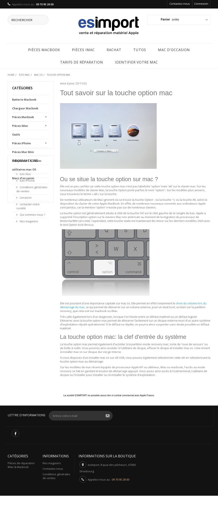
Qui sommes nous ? (32, 252)
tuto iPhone (27, 218)
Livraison (25, 235)
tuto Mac (25, 212)
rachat (114, 49)
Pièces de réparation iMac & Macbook (21, 464)
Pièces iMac (83, 49)
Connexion (201, 4)
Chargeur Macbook (25, 108)
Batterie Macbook (24, 99)
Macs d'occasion (23, 178)
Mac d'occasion (174, 49)
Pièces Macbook (44, 49)
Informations (25, 200)
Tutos (139, 49)
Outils (16, 134)
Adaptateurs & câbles (26, 160)
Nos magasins (28, 259)
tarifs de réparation (81, 61)
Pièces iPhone (21, 143)
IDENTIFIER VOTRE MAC (136, 61)
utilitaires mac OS (24, 169)
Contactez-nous (179, 4)
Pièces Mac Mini (23, 151)
